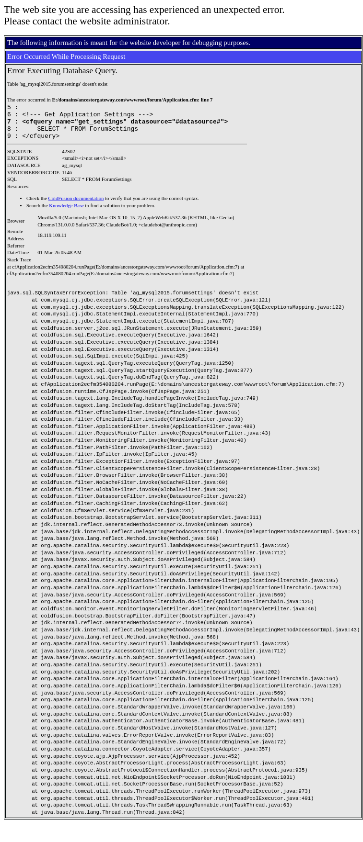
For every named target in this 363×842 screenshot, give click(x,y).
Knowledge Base (66, 212)
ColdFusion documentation (76, 205)
